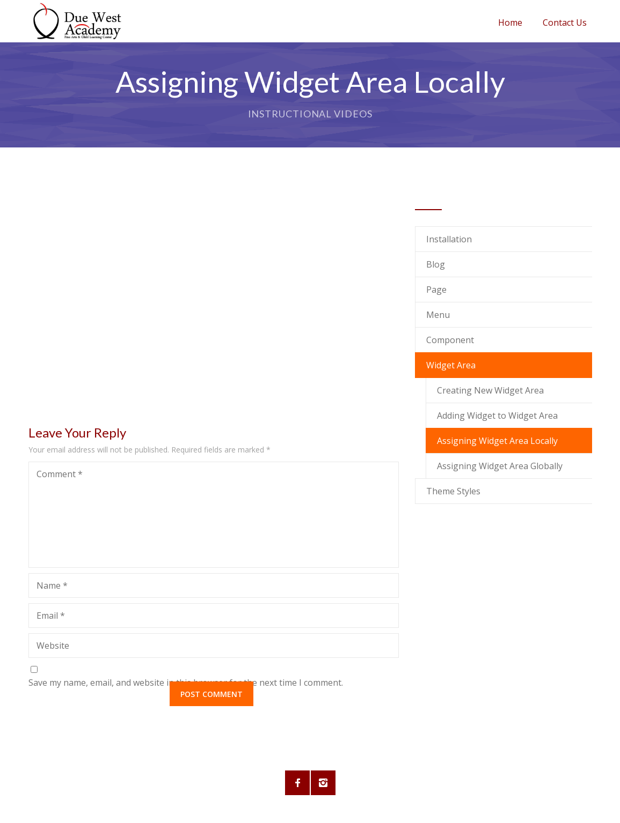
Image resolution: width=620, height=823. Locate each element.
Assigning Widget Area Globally (500, 466)
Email (51, 615)
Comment (60, 474)
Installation (449, 239)
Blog (435, 264)
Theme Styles (453, 491)
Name (52, 585)
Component (450, 340)
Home (510, 22)
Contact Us (565, 22)
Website (53, 645)
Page (436, 289)
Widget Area (451, 365)
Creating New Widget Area (490, 390)
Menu (438, 315)
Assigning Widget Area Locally (497, 441)
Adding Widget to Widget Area (497, 415)
